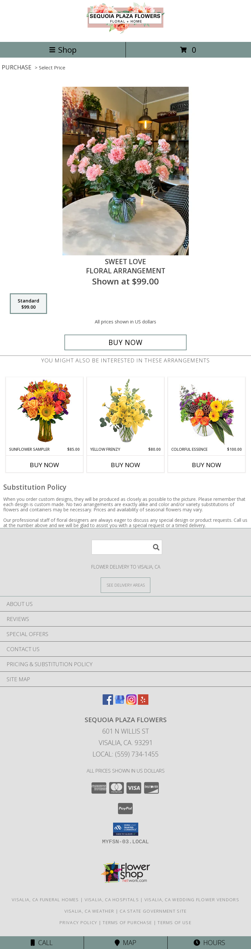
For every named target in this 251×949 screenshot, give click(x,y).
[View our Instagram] (131, 702)
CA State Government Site (153, 911)
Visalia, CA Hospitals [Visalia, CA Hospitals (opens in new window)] (112, 900)
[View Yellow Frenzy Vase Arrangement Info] (125, 412)
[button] (125, 829)
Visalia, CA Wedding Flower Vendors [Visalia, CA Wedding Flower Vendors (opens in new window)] (191, 900)
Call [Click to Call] (42, 942)
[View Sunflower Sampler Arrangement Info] (44, 412)
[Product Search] (127, 547)
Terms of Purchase (127, 922)
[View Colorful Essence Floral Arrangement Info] (206, 412)
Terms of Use (175, 922)
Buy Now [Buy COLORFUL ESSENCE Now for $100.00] (206, 465)
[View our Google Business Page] (119, 702)
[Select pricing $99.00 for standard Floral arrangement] (28, 303)
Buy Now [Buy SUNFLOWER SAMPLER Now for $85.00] (44, 465)
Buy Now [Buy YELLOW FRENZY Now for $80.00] (125, 465)
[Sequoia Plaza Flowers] (125, 32)
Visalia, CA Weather (89, 911)
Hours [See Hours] (209, 942)
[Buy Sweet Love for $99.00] (125, 342)
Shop (62, 49)
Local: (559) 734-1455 (125, 754)
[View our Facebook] (108, 702)
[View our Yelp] (143, 702)
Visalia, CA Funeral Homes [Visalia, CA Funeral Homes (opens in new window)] (45, 900)
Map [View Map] (125, 942)
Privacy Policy (78, 922)
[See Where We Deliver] (125, 585)
